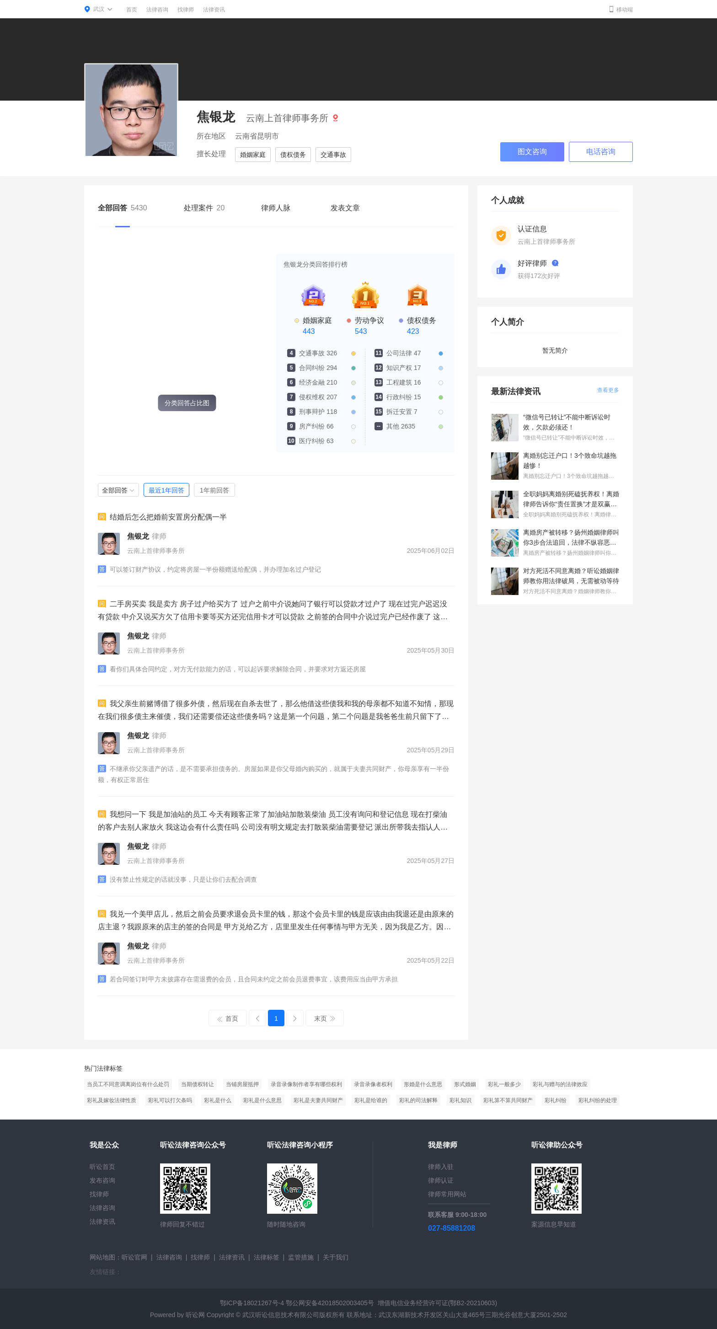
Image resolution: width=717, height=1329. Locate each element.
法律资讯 (214, 9)
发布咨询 (102, 1180)
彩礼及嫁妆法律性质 (111, 1100)
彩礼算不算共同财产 (508, 1100)
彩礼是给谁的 (370, 1100)
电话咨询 (600, 151)
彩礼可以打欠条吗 (170, 1100)
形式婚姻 (465, 1084)
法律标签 (266, 1257)
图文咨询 (532, 151)
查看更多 (608, 390)
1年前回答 (214, 490)
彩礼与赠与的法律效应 (560, 1084)
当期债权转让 (197, 1084)
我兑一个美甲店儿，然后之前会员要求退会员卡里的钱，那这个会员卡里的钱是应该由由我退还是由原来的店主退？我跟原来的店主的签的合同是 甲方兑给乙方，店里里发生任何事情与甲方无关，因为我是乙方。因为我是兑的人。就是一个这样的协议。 (276, 921)
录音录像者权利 (373, 1084)
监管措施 (301, 1257)
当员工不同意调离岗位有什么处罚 (128, 1084)
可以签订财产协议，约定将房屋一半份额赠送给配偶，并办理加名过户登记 (209, 569)
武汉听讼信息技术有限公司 (280, 1314)
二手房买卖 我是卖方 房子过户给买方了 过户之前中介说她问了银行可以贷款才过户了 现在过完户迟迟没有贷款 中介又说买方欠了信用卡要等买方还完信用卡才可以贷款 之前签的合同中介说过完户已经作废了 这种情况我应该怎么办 (273, 611)
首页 (131, 9)
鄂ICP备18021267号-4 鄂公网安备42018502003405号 (297, 1303)
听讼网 (195, 1314)
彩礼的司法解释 (418, 1100)
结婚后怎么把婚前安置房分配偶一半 (162, 517)
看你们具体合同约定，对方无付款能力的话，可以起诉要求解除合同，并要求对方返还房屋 (232, 669)
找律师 (185, 9)
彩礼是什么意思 (262, 1100)
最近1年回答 (166, 490)
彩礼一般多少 (504, 1084)
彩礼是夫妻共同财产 (318, 1100)
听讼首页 (102, 1166)
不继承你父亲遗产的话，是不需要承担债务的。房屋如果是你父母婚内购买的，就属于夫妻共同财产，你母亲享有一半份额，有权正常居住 (273, 774)
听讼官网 (134, 1257)
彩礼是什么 (217, 1100)
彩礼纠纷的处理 (597, 1100)
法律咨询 (157, 9)
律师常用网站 (447, 1194)
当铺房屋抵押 (242, 1084)
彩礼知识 (460, 1100)
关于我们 (335, 1257)
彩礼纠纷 (556, 1100)
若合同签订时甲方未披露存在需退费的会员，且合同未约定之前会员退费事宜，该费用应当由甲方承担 (248, 979)
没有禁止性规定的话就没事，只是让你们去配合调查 (177, 879)
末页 (324, 1018)
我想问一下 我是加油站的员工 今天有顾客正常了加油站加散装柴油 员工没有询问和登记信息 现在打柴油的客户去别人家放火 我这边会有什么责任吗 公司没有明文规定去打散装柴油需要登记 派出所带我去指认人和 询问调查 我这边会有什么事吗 (273, 822)
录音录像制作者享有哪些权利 (306, 1084)
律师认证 (441, 1180)
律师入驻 (441, 1166)
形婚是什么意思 (423, 1084)
